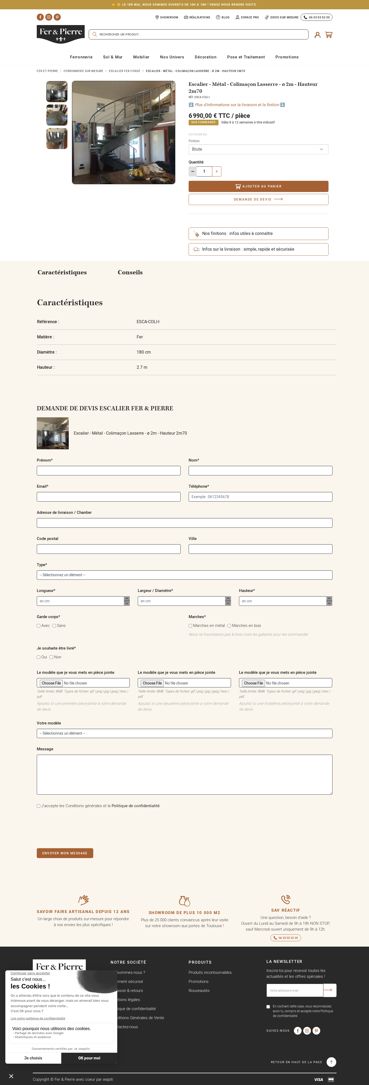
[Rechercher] (199, 34)
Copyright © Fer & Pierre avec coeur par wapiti (73, 1079)
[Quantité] (204, 171)
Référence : (48, 322)
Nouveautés (199, 990)
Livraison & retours (127, 990)
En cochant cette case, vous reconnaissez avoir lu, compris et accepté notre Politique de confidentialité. (303, 1011)
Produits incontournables (210, 972)
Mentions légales (125, 999)
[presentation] (77, 827)
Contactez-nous (124, 1027)
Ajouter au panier (258, 186)
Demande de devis (252, 199)
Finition (194, 140)
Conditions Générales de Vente (137, 1017)
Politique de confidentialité (136, 806)
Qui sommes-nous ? (128, 972)
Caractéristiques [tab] (62, 273)
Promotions (199, 981)
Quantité (196, 162)
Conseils (130, 273)
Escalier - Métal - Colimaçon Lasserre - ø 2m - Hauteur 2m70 (112, 433)
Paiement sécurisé (127, 981)
